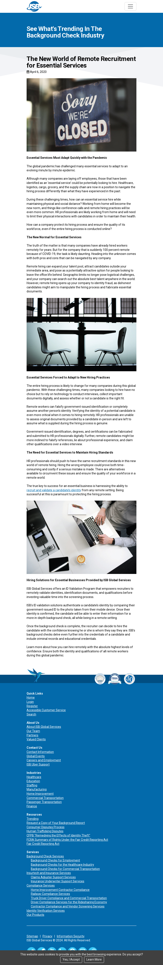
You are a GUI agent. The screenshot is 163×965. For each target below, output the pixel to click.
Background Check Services (45, 856)
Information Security (70, 936)
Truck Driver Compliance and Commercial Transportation (69, 898)
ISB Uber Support (38, 764)
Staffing (32, 785)
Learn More (94, 959)
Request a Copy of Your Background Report (56, 823)
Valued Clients (36, 739)
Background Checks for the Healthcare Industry (62, 864)
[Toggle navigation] (130, 6)
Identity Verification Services (46, 910)
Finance (32, 806)
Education (33, 781)
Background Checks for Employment (55, 860)
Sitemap (32, 936)
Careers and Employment (44, 760)
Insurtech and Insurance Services (49, 873)
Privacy (47, 936)
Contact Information (40, 752)
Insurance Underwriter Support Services (57, 881)
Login (30, 702)
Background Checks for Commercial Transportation (65, 869)
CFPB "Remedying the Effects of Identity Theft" (58, 835)
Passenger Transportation (44, 802)
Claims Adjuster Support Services (53, 877)
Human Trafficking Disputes (45, 831)
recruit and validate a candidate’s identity (54, 490)
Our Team (33, 731)
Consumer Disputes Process (45, 827)
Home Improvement (40, 793)
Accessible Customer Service (46, 710)
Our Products (35, 914)
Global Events (36, 756)
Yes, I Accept (71, 959)
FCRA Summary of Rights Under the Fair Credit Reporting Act (67, 839)
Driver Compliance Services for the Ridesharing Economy (69, 902)
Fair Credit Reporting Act (43, 843)
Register (32, 706)
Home (31, 697)
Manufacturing (37, 789)
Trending (33, 819)
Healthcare (34, 777)
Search (31, 714)
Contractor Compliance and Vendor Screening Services (67, 906)
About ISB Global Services (44, 726)
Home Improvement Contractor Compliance (60, 889)
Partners (32, 735)
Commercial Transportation (45, 798)
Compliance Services (41, 885)
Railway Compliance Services (50, 894)
